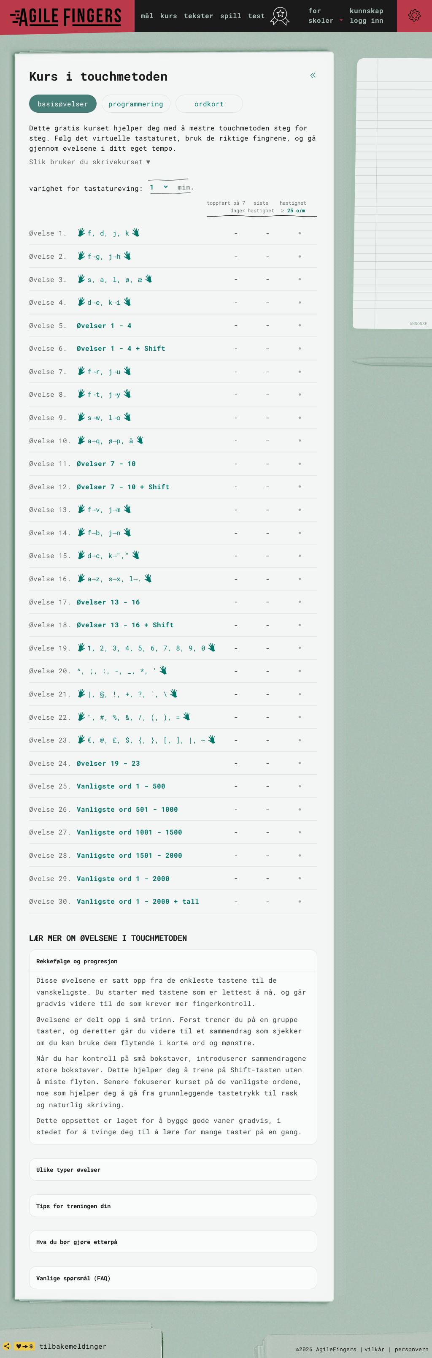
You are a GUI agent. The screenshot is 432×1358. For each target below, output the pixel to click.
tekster (198, 15)
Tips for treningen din (73, 1206)
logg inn (366, 20)
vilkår (374, 1349)
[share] (7, 1346)
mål (147, 15)
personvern (412, 1349)
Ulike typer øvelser (68, 1170)
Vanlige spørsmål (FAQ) (73, 1278)
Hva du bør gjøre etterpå (76, 1242)
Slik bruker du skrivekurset (90, 162)
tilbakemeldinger (73, 1346)
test (256, 15)
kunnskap (366, 10)
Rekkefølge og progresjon (76, 961)
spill (230, 15)
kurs (168, 15)
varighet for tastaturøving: (86, 188)
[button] (325, 15)
